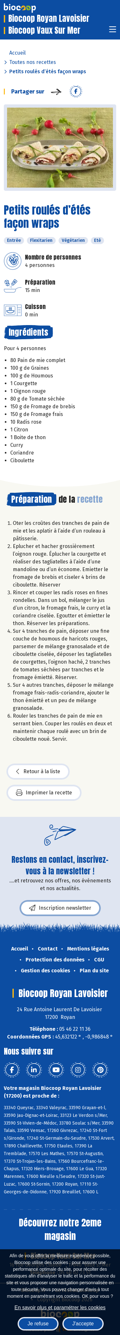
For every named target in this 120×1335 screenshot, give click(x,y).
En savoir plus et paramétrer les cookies (60, 1307)
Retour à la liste (38, 771)
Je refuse (38, 1323)
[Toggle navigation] (112, 31)
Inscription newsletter (60, 908)
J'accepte (83, 1323)
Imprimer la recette (44, 793)
